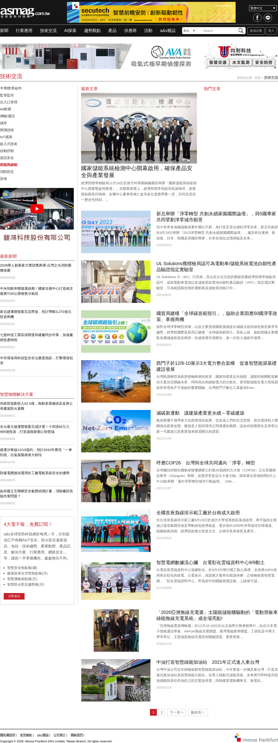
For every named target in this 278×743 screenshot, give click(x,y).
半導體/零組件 (11, 88)
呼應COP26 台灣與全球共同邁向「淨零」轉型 (205, 462)
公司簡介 (60, 735)
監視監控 (7, 95)
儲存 (3, 123)
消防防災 (7, 172)
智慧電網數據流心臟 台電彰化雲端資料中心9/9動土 (210, 562)
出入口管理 (8, 102)
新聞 (4, 30)
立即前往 (14, 596)
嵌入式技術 (8, 144)
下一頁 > (176, 712)
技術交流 (48, 30)
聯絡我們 (77, 735)
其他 (3, 179)
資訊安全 (8, 158)
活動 (148, 30)
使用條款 (26, 735)
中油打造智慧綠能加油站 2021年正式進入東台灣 (207, 662)
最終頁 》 (198, 712)
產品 (112, 30)
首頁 (258, 77)
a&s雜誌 (168, 30)
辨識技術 (7, 130)
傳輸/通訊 (7, 116)
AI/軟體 (5, 109)
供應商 (130, 30)
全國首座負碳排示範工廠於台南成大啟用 (198, 512)
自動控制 (8, 151)
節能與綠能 (8, 165)
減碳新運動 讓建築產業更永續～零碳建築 (200, 413)
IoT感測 (8, 137)
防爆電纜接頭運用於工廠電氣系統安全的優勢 (35, 473)
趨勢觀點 (92, 30)
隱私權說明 (7, 735)
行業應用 (24, 30)
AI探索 (70, 30)
